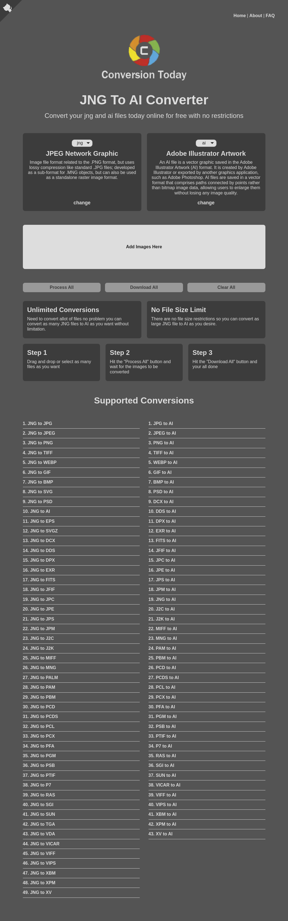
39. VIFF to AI (162, 795)
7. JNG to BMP (38, 482)
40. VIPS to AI (163, 804)
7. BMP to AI (161, 482)
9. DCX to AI (161, 501)
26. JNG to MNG (39, 667)
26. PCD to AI (162, 667)
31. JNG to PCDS (40, 716)
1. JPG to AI (161, 423)
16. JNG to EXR (39, 570)
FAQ (270, 15)
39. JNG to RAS (39, 795)
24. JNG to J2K (38, 648)
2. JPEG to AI (162, 433)
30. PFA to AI (162, 706)
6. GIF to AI (160, 472)
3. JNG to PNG (38, 442)
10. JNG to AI (36, 511)
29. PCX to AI (162, 697)
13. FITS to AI (162, 540)
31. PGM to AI (163, 716)
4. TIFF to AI (161, 452)
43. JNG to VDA (39, 834)
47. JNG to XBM (39, 873)
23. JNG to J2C (38, 638)
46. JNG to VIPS (39, 863)
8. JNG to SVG (38, 491)
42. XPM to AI (162, 824)
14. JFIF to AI (162, 550)
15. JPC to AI (162, 560)
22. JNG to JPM (39, 628)
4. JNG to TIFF (38, 452)
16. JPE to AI (162, 570)
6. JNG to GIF (37, 472)
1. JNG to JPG (37, 423)
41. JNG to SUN (39, 814)
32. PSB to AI (162, 726)
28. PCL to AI (162, 687)
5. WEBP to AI (163, 462)
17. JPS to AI (162, 579)
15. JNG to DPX (39, 560)
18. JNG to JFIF (39, 589)
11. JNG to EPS (39, 521)
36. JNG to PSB (39, 765)
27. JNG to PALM (40, 677)
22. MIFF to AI (163, 628)
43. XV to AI (161, 834)
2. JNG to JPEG (39, 433)
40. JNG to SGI (38, 804)
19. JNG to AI (162, 599)
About (255, 15)
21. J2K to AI (162, 619)
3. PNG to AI (161, 442)
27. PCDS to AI (164, 677)
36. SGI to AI (161, 765)
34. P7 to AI (160, 746)
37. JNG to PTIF (39, 775)
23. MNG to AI (163, 638)
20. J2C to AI (162, 609)
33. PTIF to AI (162, 736)
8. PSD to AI (161, 491)
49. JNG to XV (37, 892)
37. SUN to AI (162, 775)
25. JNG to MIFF (39, 658)
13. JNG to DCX (39, 540)
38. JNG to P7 (37, 785)
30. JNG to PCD (39, 706)
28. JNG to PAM (39, 687)
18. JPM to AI (162, 589)
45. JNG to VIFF (39, 853)
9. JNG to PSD (38, 501)
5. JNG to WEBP (40, 462)
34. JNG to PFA (39, 746)
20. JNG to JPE (38, 609)
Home (239, 15)
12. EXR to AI (162, 531)
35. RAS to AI (162, 755)
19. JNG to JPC (39, 599)
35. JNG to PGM (39, 755)
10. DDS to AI (162, 511)
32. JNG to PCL (39, 726)
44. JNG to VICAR (41, 843)
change (82, 202)
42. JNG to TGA (39, 824)
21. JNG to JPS (38, 619)
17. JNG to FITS (39, 579)
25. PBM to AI (163, 658)
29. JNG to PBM (39, 697)
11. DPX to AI (162, 521)
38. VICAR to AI (165, 785)
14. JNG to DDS (39, 550)
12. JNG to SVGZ (40, 531)
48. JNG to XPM (39, 882)
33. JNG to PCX (39, 736)
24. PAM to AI (162, 648)
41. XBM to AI (163, 814)
